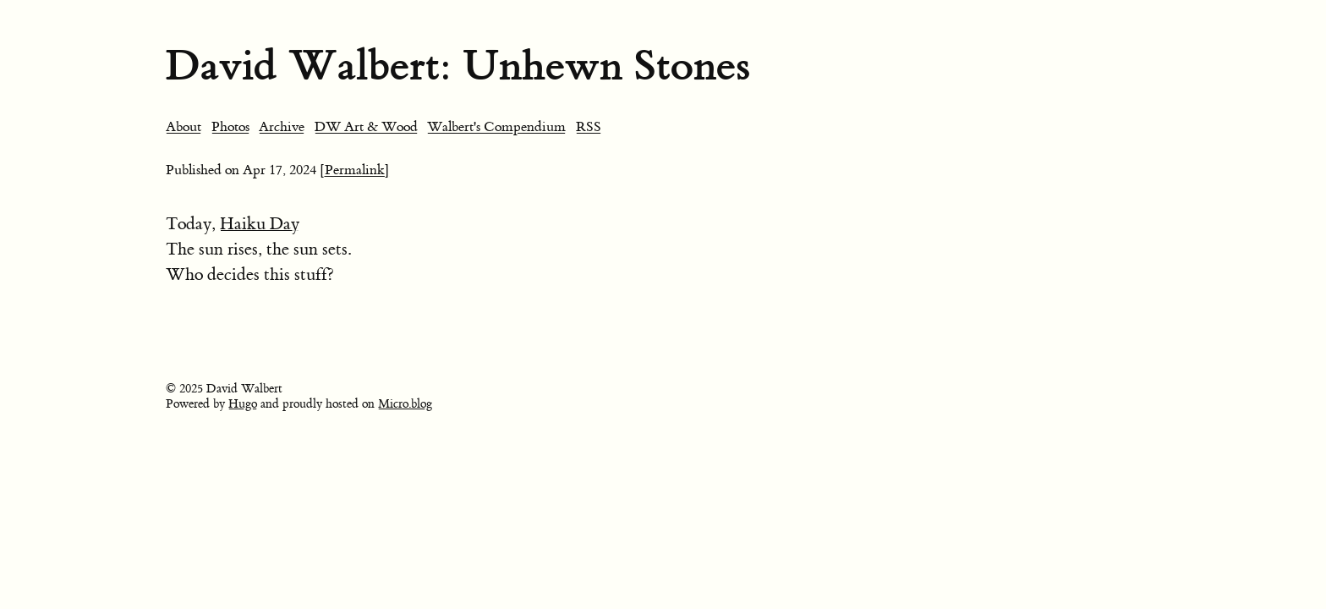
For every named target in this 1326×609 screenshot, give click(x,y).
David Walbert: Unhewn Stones (458, 65)
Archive (281, 126)
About (183, 126)
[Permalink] (355, 170)
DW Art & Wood (366, 126)
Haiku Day (259, 223)
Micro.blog (405, 404)
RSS (588, 126)
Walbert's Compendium (496, 126)
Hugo (242, 404)
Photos (230, 126)
